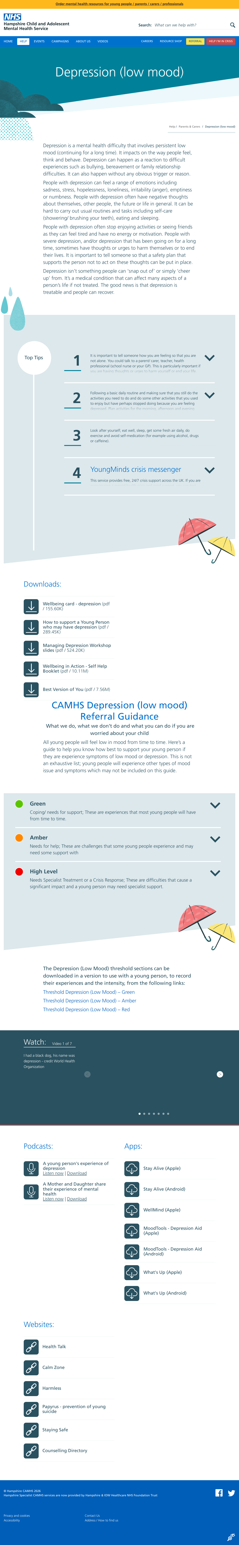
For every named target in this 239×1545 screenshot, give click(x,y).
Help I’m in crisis (221, 41)
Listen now (53, 1173)
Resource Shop (171, 41)
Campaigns (60, 41)
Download (77, 1173)
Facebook (219, 1492)
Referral (195, 41)
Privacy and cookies (17, 1515)
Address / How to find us (101, 1520)
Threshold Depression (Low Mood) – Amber (89, 1001)
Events (39, 41)
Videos (102, 41)
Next (220, 1074)
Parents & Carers (189, 126)
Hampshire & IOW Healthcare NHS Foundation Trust (121, 1495)
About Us (83, 41)
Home (8, 41)
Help (23, 41)
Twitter (231, 1493)
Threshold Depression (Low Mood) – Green (89, 992)
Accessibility (12, 1520)
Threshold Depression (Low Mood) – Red (86, 1009)
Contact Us (92, 1515)
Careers (147, 41)
